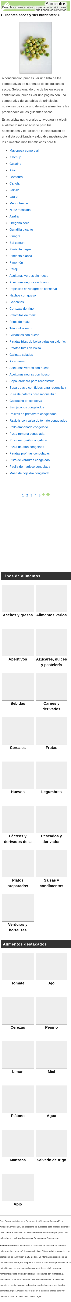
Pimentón (16, 262)
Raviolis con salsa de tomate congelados (38, 420)
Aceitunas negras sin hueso (28, 282)
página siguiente (44, 494)
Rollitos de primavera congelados (32, 414)
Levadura (16, 177)
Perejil (13, 269)
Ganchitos (16, 302)
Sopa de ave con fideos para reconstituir (37, 387)
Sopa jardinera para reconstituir (31, 381)
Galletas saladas (21, 354)
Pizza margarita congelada (28, 440)
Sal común (16, 243)
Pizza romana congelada (26, 434)
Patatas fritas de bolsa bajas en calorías (37, 341)
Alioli (12, 170)
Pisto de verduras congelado (29, 460)
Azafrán (14, 216)
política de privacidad (17, 1296)
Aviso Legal (35, 1296)
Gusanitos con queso (24, 335)
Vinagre (14, 236)
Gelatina (15, 164)
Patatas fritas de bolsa (25, 348)
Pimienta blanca (20, 256)
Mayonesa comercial (24, 150)
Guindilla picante (21, 229)
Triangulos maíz (20, 328)
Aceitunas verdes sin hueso (28, 275)
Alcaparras (17, 361)
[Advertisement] (35, 535)
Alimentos (55, 3)
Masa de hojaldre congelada (29, 473)
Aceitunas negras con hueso (29, 374)
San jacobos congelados (26, 407)
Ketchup (15, 157)
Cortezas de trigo (21, 308)
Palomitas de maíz (22, 315)
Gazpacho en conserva (25, 401)
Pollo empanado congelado (28, 427)
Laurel (13, 196)
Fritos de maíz (19, 322)
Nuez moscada (20, 210)
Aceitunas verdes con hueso (29, 368)
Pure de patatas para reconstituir (32, 394)
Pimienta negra (20, 249)
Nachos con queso (22, 295)
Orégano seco (19, 223)
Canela (14, 183)
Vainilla (14, 190)
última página (48, 494)
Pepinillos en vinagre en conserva (33, 289)
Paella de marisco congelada (29, 466)
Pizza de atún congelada (26, 447)
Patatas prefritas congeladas (29, 453)
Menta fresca (18, 203)
